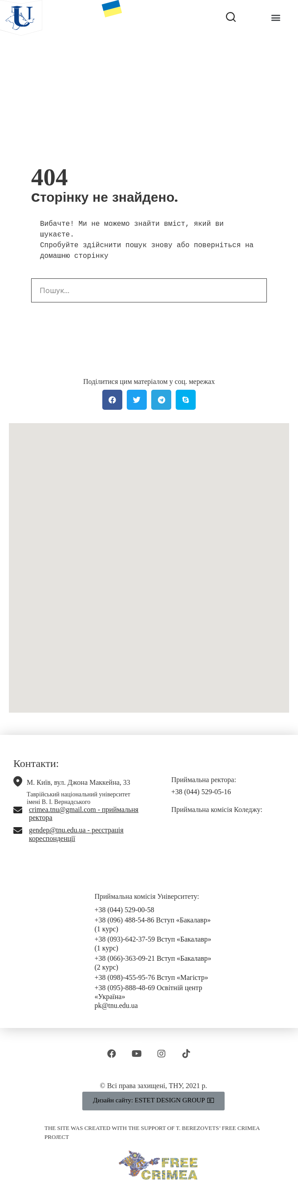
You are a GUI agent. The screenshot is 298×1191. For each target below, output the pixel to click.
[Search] (254, 290)
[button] (275, 17)
